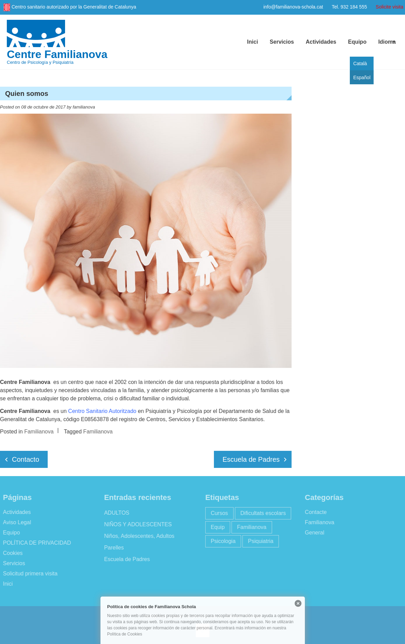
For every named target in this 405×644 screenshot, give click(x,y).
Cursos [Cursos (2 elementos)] (218, 513)
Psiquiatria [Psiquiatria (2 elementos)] (259, 541)
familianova (84, 107)
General (313, 532)
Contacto (25, 459)
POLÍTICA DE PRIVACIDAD (35, 543)
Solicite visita (389, 7)
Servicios (282, 42)
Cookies (11, 553)
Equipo (357, 42)
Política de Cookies (124, 634)
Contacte (314, 512)
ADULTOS (115, 513)
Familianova (38, 431)
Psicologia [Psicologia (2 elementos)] (221, 541)
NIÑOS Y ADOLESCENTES (136, 524)
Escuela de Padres (251, 459)
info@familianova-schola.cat (293, 7)
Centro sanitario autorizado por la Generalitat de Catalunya (74, 7)
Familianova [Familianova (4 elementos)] (250, 527)
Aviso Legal (15, 522)
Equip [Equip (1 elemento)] (216, 527)
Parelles (112, 547)
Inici (252, 42)
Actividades (321, 42)
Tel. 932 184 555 (349, 7)
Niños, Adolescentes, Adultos (138, 536)
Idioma (387, 42)
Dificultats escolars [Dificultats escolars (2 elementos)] (261, 513)
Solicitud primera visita (28, 573)
